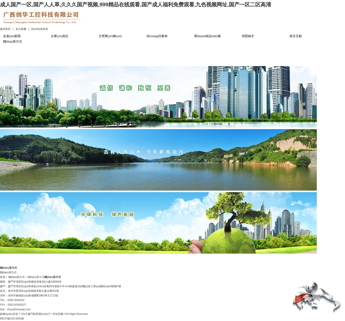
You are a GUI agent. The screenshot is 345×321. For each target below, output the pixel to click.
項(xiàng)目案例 (156, 36)
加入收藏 (21, 29)
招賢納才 (248, 36)
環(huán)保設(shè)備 (207, 36)
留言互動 (296, 36)
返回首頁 (5, 29)
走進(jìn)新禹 (12, 36)
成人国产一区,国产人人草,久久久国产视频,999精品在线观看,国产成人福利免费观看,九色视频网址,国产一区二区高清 (135, 4)
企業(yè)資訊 (59, 36)
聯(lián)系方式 (12, 41)
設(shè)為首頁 (39, 29)
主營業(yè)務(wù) (110, 36)
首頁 (2, 277)
